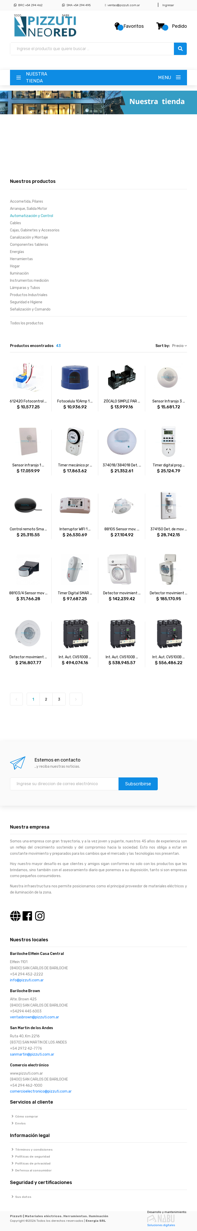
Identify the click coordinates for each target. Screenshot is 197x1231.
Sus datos (20, 1197)
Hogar (15, 266)
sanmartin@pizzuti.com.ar (32, 1054)
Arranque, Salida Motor (28, 208)
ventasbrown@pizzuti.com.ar (34, 1017)
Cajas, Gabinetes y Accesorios (35, 230)
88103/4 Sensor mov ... (28, 593)
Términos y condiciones (31, 1149)
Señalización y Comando (30, 309)
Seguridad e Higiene (26, 302)
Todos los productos (26, 323)
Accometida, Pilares (26, 201)
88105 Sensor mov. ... (121, 529)
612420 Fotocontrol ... (28, 401)
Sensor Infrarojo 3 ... (168, 401)
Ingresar (167, 5)
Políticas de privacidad (30, 1163)
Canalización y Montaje (29, 237)
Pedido (179, 26)
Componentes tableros (29, 244)
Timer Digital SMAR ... (75, 593)
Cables (15, 223)
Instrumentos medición (29, 280)
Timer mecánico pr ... (75, 465)
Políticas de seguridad (30, 1156)
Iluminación (19, 273)
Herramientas (21, 259)
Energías (17, 252)
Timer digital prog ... (169, 465)
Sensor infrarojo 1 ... (28, 465)
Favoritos (133, 26)
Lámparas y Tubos (25, 288)
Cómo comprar (24, 1116)
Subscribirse (138, 784)
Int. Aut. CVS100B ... (75, 657)
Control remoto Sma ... (28, 529)
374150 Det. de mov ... (168, 529)
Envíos (18, 1123)
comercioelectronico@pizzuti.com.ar (41, 1091)
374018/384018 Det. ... (122, 465)
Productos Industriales (28, 295)
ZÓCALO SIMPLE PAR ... (122, 401)
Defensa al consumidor (31, 1170)
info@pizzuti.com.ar (27, 980)
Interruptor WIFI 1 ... (75, 529)
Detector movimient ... (122, 593)
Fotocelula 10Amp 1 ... (75, 401)
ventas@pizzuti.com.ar (122, 5)
